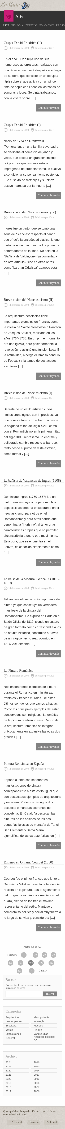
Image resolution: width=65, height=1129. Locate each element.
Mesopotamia (41, 1017)
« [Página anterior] (23, 955)
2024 (8, 1062)
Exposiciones (13, 1033)
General (10, 1037)
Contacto (34, 1122)
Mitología (39, 1021)
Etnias (9, 1029)
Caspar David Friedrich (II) (23, 43)
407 (21, 963)
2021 (8, 1074)
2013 (37, 1074)
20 (44, 955)
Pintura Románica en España (24, 763)
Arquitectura (13, 1017)
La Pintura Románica (18, 670)
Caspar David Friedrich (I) (22, 125)
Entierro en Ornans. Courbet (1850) (28, 862)
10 (35, 955)
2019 (8, 1082)
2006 (37, 1091)
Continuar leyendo (48, 107)
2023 (8, 1066)
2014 (37, 1070)
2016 (37, 1062)
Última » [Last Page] (43, 970)
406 (10, 963)
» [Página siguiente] (31, 970)
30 (53, 955)
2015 (37, 1066)
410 (51, 963)
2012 (37, 1078)
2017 (8, 1091)
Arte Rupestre (14, 1021)
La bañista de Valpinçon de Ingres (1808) (32, 480)
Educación (46, 25)
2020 (8, 1078)
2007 (37, 1087)
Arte (6, 25)
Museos (38, 1025)
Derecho (31, 25)
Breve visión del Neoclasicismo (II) (28, 300)
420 (19, 970)
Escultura (11, 1025)
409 (41, 963)
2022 (8, 1070)
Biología (17, 25)
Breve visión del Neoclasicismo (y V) (30, 212)
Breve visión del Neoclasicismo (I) (28, 393)
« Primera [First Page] (12, 955)
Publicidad (51, 1122)
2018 (8, 1087)
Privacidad (16, 1122)
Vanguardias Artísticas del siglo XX (44, 1036)
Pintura (38, 1029)
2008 (37, 1082)
